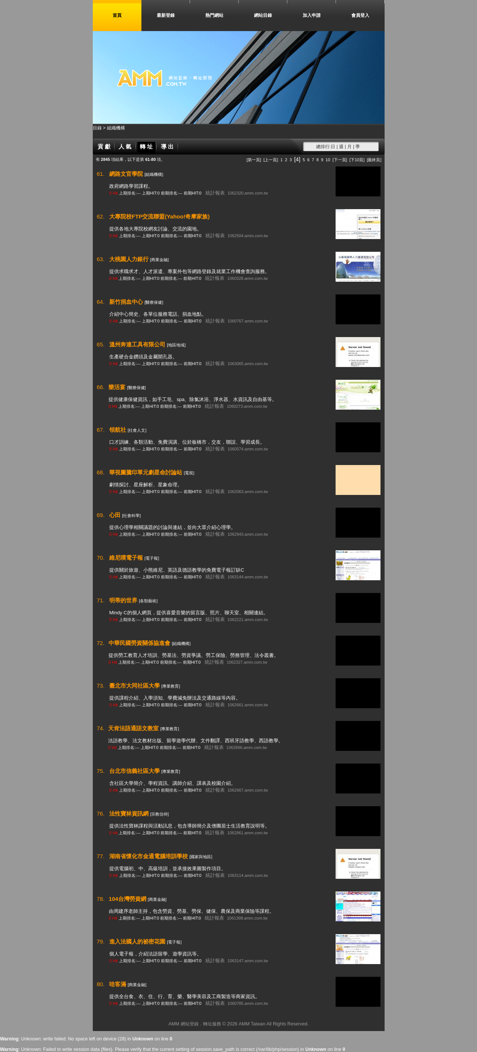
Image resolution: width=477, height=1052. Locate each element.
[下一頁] (340, 160)
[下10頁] (356, 160)
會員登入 (360, 15)
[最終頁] (374, 160)
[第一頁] (254, 160)
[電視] (189, 473)
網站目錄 (263, 15)
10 (327, 160)
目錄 (98, 128)
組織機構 (116, 128)
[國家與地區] (200, 856)
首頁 (117, 15)
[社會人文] (137, 430)
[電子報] (151, 558)
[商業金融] (159, 259)
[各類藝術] (148, 601)
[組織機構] (153, 174)
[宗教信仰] (159, 814)
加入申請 (312, 15)
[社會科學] (131, 515)
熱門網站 (214, 15)
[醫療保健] (153, 302)
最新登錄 (166, 15)
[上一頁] (270, 160)
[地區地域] (176, 345)
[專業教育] (170, 686)
